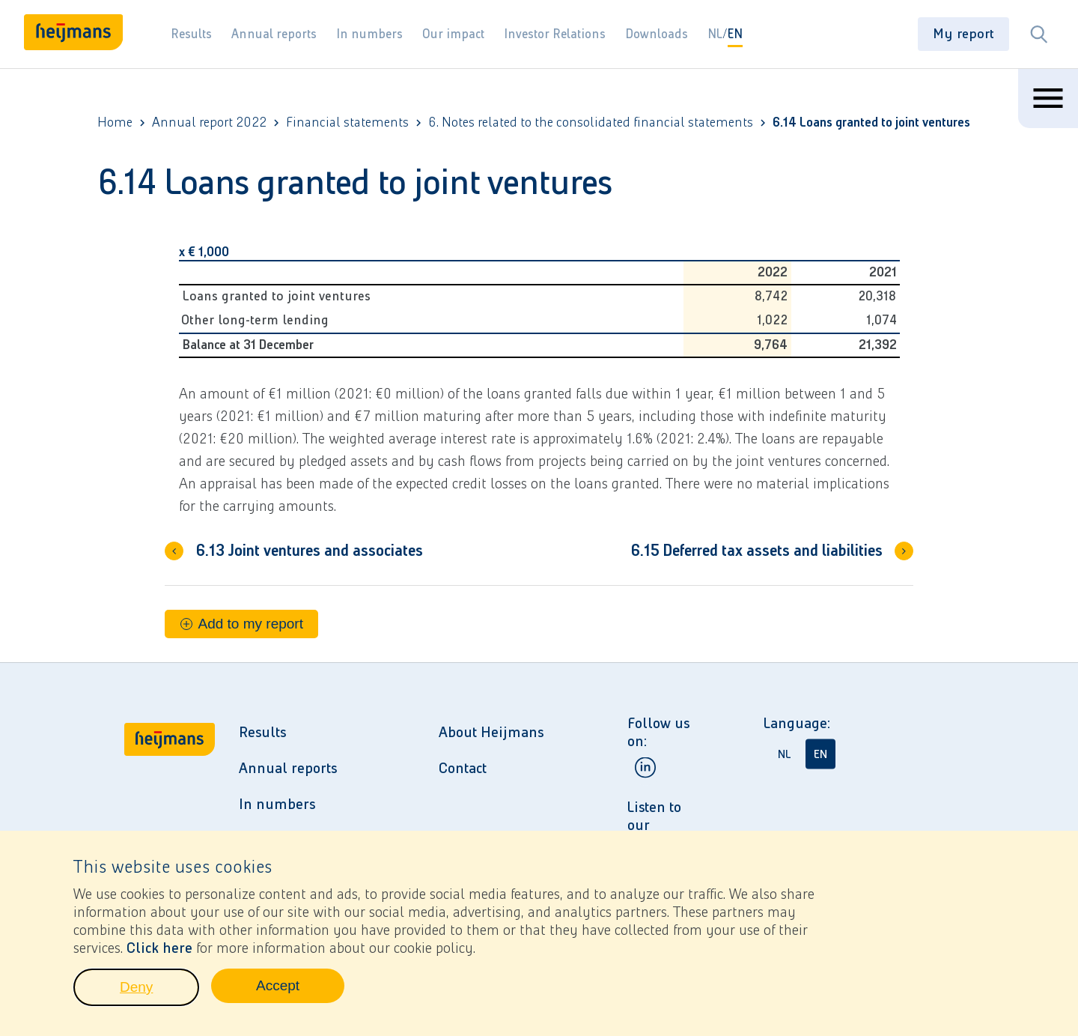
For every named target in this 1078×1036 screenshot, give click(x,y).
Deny (159, 996)
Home (115, 122)
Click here (159, 952)
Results (191, 33)
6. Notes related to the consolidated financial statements (590, 122)
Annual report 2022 (209, 122)
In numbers (369, 33)
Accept (300, 994)
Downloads (656, 33)
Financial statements (347, 122)
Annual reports (274, 33)
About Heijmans (491, 732)
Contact (463, 768)
